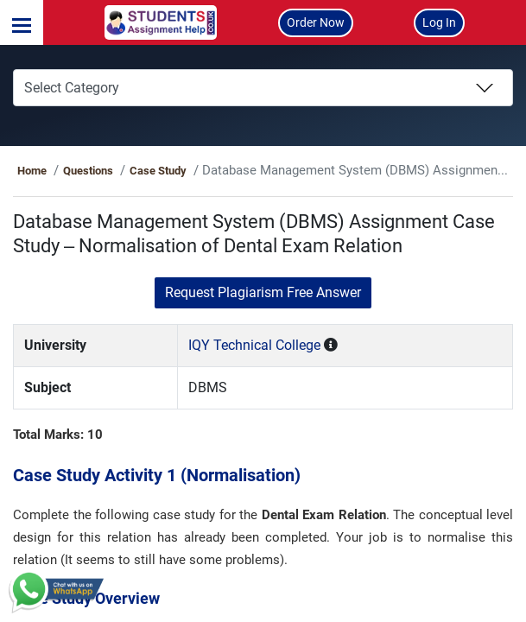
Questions (117, 170)
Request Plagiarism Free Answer (263, 292)
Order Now (316, 22)
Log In (439, 22)
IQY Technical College (265, 345)
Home (62, 170)
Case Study (187, 170)
